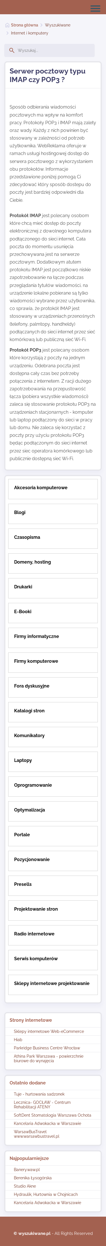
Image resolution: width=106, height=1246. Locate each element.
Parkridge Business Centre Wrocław (47, 1048)
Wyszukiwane (57, 25)
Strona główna (24, 25)
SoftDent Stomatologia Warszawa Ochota (52, 1115)
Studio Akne (25, 1186)
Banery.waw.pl (27, 1169)
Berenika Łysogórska (33, 1178)
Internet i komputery (29, 33)
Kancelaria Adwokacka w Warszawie (47, 1123)
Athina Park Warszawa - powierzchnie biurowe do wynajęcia (48, 1058)
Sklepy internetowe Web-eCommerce (49, 1031)
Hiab (18, 1039)
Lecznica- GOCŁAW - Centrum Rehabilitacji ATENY (42, 1104)
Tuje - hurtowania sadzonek (39, 1094)
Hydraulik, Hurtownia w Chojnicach (46, 1194)
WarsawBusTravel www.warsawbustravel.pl (36, 1134)
